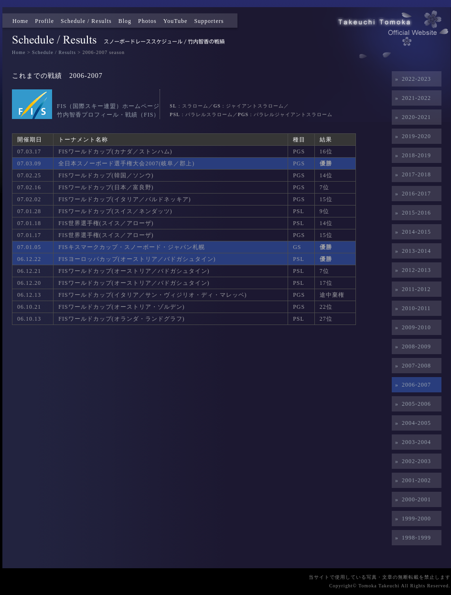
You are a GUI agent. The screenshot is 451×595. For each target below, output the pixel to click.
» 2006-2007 (411, 384)
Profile (44, 21)
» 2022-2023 (411, 79)
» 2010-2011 (411, 308)
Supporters (209, 21)
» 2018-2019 (411, 155)
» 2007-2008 (411, 365)
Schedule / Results (86, 21)
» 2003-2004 (411, 442)
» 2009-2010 (411, 327)
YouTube (175, 21)
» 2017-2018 (411, 174)
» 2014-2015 (411, 231)
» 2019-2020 (411, 136)
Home (20, 21)
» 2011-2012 (411, 289)
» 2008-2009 (411, 346)
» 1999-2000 (411, 518)
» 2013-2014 (411, 251)
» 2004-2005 (411, 423)
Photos (147, 21)
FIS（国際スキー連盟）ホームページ (108, 106)
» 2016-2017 (411, 193)
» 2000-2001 (411, 499)
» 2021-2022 (411, 98)
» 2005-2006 (411, 403)
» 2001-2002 (411, 480)
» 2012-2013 (411, 270)
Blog (124, 21)
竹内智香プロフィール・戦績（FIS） (108, 114)
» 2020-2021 (411, 117)
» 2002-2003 (411, 461)
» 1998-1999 (411, 537)
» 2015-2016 (411, 212)
